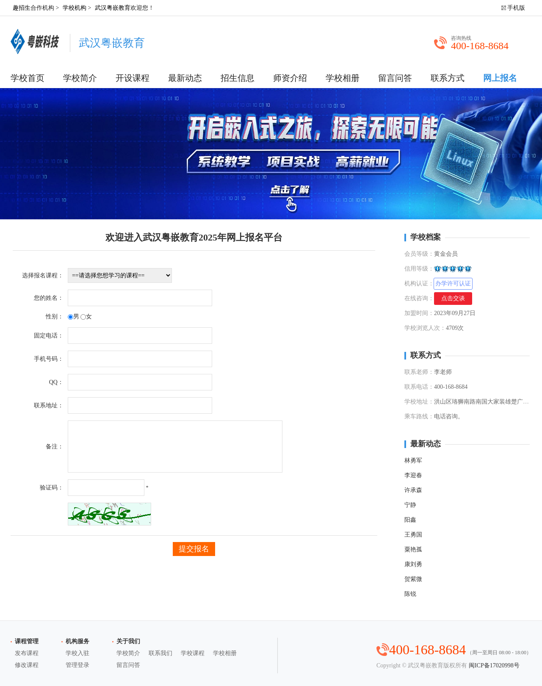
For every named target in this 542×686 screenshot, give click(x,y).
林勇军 (413, 460)
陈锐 (410, 594)
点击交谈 (453, 298)
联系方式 (448, 78)
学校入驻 (77, 653)
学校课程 (193, 653)
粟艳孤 (413, 549)
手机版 (516, 8)
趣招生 (21, 8)
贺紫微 (413, 579)
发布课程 (27, 653)
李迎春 (413, 475)
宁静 (410, 505)
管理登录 (77, 665)
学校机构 (74, 8)
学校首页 (27, 78)
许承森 (413, 490)
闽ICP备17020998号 (494, 665)
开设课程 (132, 78)
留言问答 (395, 78)
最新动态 (185, 78)
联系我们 (160, 653)
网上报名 (500, 78)
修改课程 (27, 665)
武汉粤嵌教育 (112, 8)
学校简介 (80, 78)
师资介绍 (290, 78)
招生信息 (237, 78)
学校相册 (342, 78)
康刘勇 (413, 564)
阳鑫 (410, 520)
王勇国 (413, 534)
